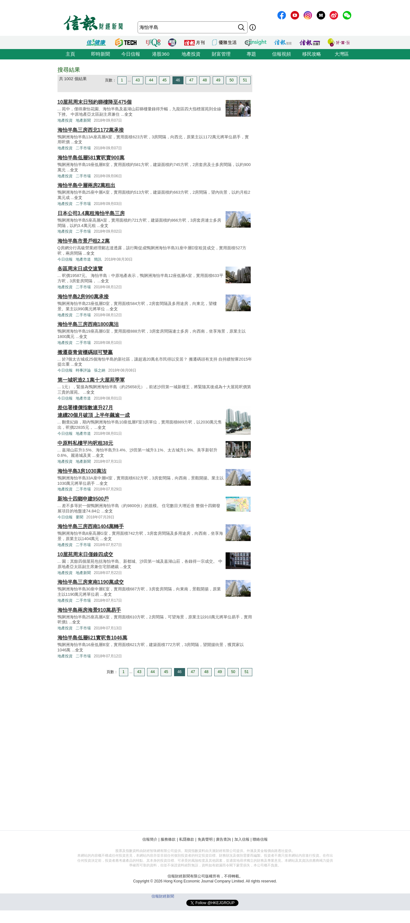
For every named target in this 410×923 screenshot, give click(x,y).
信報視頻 (281, 54)
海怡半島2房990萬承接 (83, 296)
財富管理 (221, 54)
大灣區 (342, 54)
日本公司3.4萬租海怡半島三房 (91, 213)
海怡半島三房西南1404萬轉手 (90, 526)
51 (245, 80)
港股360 (160, 54)
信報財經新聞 (162, 896)
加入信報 (241, 839)
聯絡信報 (260, 839)
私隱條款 (186, 839)
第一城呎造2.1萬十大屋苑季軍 (91, 380)
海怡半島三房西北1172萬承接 (90, 130)
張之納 (99, 370)
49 (218, 80)
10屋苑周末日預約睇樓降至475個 (94, 102)
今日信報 (130, 54)
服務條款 (168, 839)
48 (205, 80)
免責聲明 (205, 839)
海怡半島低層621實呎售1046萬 (92, 637)
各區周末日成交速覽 (80, 268)
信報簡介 (149, 839)
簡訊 (97, 259)
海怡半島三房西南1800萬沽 (88, 324)
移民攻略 (311, 54)
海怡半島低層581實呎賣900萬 (90, 157)
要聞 (79, 517)
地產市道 (83, 259)
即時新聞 (100, 54)
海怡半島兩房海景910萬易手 (89, 610)
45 (164, 80)
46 (178, 80)
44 (151, 80)
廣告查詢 (223, 839)
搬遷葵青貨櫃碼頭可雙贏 (85, 352)
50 (231, 80)
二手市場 (83, 148)
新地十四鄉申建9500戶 (83, 498)
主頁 (70, 54)
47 (191, 80)
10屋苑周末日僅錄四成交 (85, 554)
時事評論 (83, 370)
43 (138, 80)
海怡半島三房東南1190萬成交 (90, 582)
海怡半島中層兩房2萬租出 (86, 185)
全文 (128, 114)
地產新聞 (83, 120)
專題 (251, 54)
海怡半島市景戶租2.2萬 (83, 241)
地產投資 (191, 54)
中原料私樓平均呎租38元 (85, 443)
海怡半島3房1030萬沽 (82, 471)
